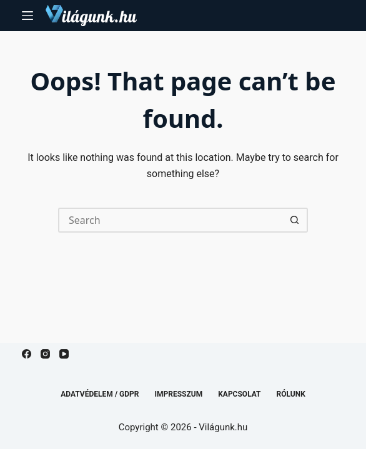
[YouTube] (64, 354)
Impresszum (179, 394)
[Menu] (27, 15)
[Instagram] (45, 354)
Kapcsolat (239, 394)
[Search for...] (170, 220)
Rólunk (291, 394)
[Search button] (295, 220)
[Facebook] (26, 354)
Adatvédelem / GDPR (100, 394)
